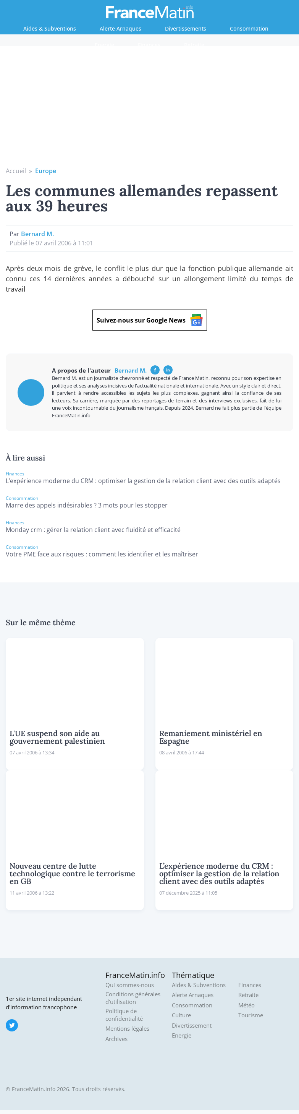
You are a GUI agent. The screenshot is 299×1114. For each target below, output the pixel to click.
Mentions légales (127, 1028)
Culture (181, 1015)
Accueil (16, 171)
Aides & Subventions (49, 28)
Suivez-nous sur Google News (150, 320)
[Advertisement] (150, 108)
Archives (116, 1039)
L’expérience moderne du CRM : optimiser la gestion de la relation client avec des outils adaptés (143, 481)
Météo (246, 1005)
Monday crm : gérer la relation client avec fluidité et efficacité (93, 529)
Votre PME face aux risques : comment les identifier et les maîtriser (102, 554)
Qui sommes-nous (129, 985)
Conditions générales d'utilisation (132, 998)
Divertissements (185, 28)
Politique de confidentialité (124, 1014)
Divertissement (192, 1025)
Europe (45, 171)
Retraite (194, 45)
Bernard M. (37, 234)
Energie (104, 45)
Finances (149, 45)
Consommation (249, 28)
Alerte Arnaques (120, 28)
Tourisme (250, 1015)
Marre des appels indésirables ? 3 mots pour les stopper (87, 505)
